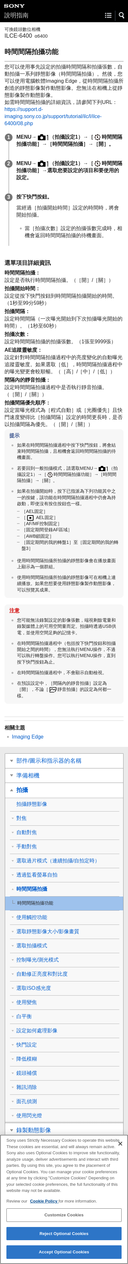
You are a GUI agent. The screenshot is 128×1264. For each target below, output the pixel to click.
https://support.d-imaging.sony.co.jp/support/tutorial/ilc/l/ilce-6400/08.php (53, 116)
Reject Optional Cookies (64, 1236)
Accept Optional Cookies (64, 1255)
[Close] (120, 1146)
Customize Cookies (63, 1217)
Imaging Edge (28, 736)
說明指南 (16, 15)
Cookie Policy (44, 1204)
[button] (121, 15)
